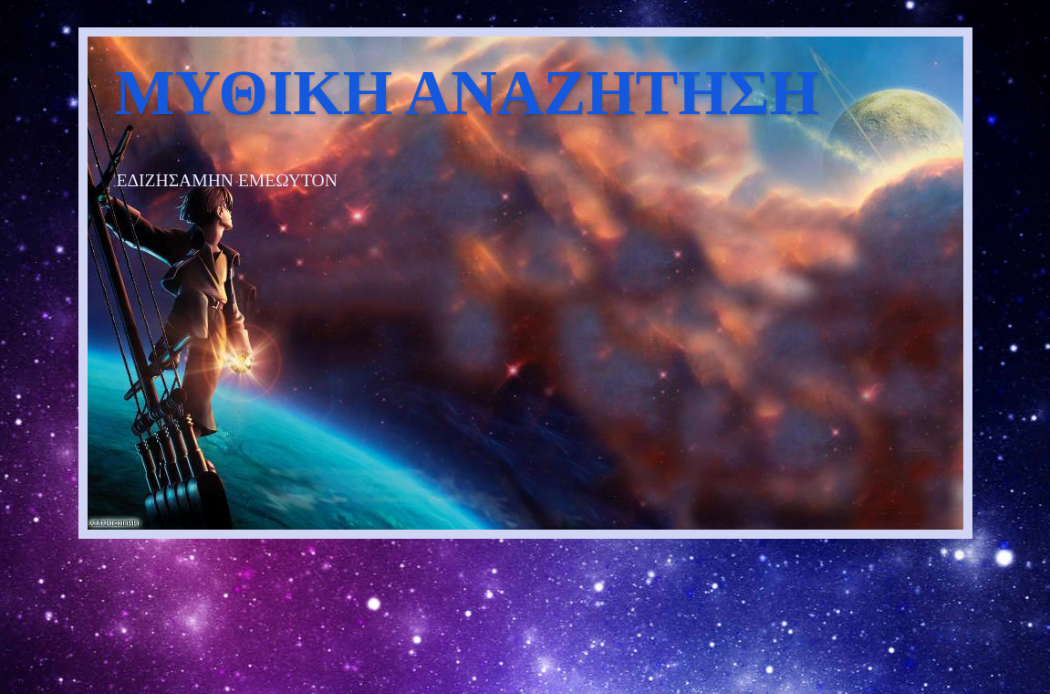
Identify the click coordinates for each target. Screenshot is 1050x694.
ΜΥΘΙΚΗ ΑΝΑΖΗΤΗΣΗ (467, 93)
